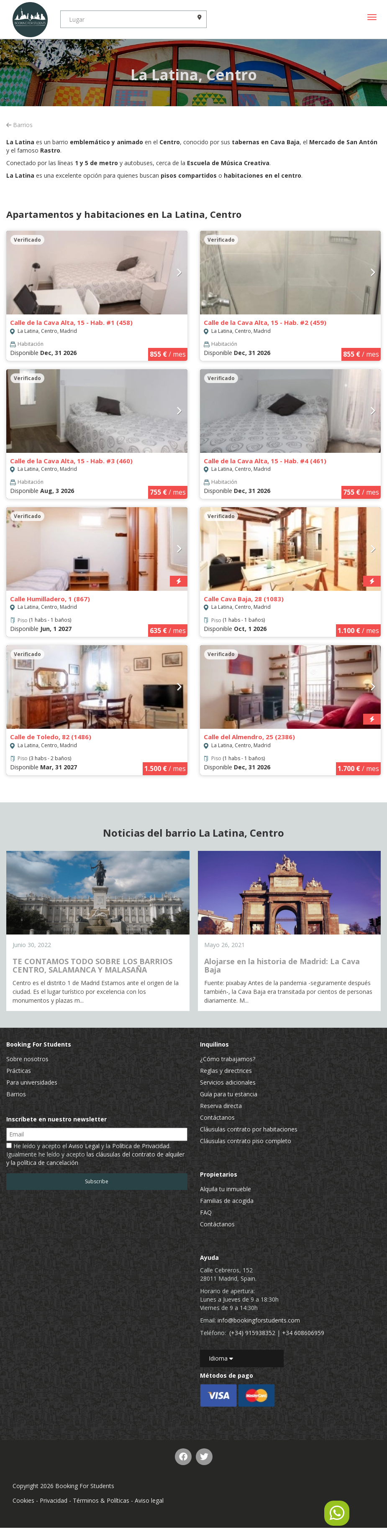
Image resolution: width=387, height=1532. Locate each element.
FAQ (206, 1212)
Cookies (23, 1500)
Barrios (19, 125)
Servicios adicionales (228, 1082)
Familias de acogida (227, 1201)
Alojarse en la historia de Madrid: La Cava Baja (282, 965)
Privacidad (53, 1500)
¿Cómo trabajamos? (227, 1059)
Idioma (221, 1358)
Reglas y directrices (226, 1071)
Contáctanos (217, 1117)
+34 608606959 (303, 1333)
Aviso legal (149, 1500)
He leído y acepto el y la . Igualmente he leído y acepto (95, 1154)
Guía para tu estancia (228, 1094)
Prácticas (18, 1071)
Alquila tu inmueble (225, 1189)
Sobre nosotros (27, 1059)
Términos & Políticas (101, 1500)
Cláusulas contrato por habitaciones (248, 1129)
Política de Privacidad (140, 1146)
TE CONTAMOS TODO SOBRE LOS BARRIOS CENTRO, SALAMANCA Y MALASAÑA (92, 965)
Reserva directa (221, 1106)
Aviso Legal (84, 1146)
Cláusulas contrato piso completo (245, 1141)
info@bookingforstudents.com (259, 1320)
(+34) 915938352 (252, 1333)
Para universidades (31, 1082)
